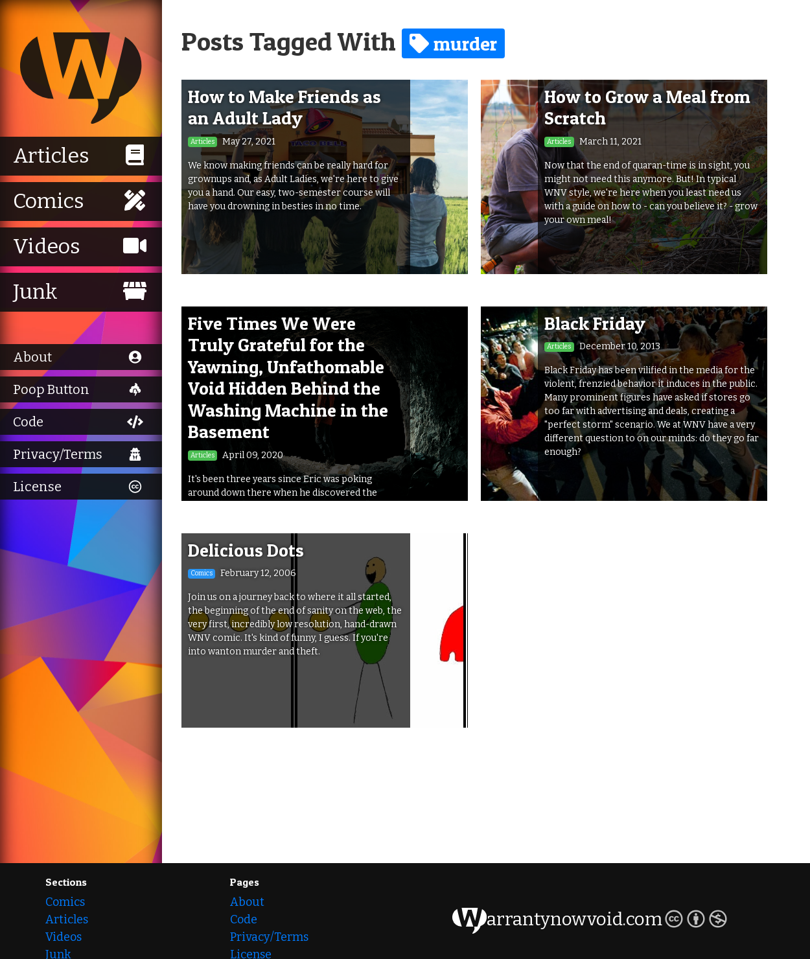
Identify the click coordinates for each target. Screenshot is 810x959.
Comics (65, 902)
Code (243, 919)
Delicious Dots (246, 550)
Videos (63, 937)
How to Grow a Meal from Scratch (647, 108)
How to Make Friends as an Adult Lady (284, 108)
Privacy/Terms (269, 937)
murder (453, 43)
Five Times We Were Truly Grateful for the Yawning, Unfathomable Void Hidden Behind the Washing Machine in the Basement (288, 377)
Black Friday (594, 323)
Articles (66, 919)
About (247, 902)
